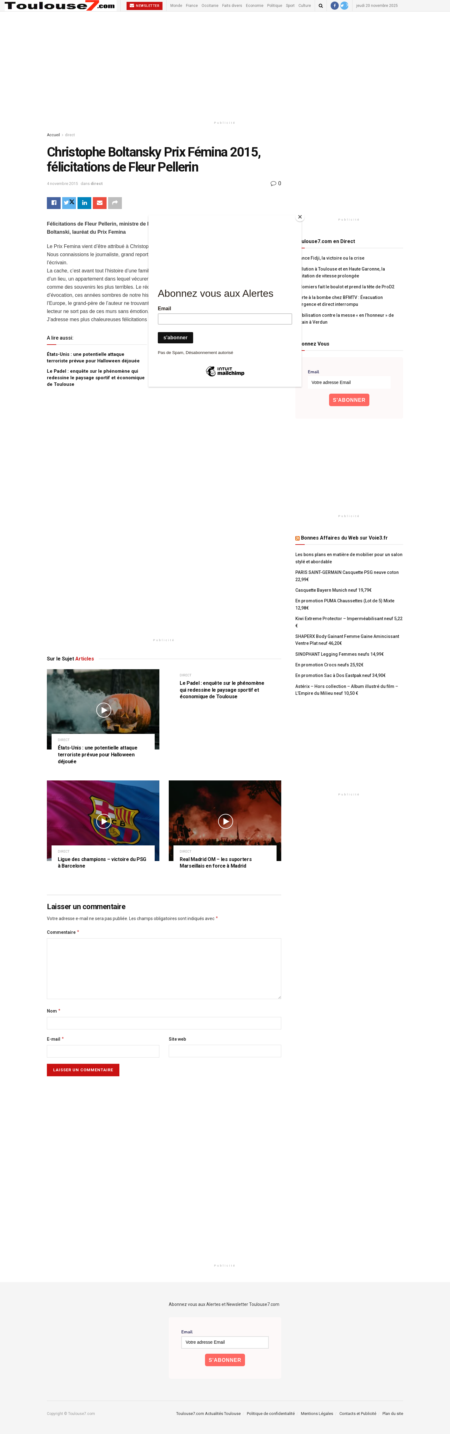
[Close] (300, 217)
